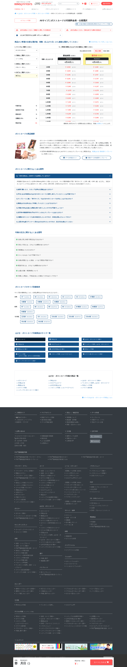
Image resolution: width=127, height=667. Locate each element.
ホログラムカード (55, 344)
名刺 (16, 538)
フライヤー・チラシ (21, 466)
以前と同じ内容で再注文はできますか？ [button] (30, 239)
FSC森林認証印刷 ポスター (58, 457)
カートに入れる (101, 662)
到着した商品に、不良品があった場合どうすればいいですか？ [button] (37, 276)
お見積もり (99, 123)
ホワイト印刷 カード (47, 478)
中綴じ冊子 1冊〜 (21, 630)
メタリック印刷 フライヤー (24, 485)
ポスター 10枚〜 (20, 513)
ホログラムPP (70, 605)
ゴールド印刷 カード (47, 485)
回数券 (67, 520)
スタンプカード (45, 487)
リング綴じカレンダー (22, 593)
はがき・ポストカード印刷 (26, 13)
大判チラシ (19, 492)
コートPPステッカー (72, 473)
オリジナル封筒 (70, 538)
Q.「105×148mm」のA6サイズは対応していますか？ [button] (63, 176)
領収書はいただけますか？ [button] (25, 250)
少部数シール (95, 616)
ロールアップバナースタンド (24, 529)
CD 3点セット (95, 503)
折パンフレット (45, 572)
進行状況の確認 (45, 420)
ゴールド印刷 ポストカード (49, 530)
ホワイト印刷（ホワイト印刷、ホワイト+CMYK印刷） (28, 355)
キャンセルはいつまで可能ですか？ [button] (28, 255)
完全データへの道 (96, 422)
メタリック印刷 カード (47, 482)
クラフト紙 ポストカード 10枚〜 (93, 354)
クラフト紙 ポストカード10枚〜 (50, 542)
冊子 (41, 553)
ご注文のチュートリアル (23, 420)
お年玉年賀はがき (55, 385)
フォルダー (68, 556)
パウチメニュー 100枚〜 (98, 473)
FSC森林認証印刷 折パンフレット (26, 459)
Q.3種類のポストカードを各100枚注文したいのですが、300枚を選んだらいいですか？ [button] (63, 217)
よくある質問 (45, 440)
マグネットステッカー (72, 497)
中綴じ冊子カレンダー (47, 593)
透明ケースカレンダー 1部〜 (24, 591)
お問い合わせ (20, 431)
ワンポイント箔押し (47, 605)
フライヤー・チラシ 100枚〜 (24, 471)
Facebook (95, 441)
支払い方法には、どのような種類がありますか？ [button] (32, 244)
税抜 (106, 51)
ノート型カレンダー (97, 591)
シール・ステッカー (71, 466)
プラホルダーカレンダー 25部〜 (75, 588)
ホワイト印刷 (22, 387)
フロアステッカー (71, 494)
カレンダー (18, 584)
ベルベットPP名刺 (21, 562)
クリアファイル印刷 (72, 550)
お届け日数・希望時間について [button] (27, 270)
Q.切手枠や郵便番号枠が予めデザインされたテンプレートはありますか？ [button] (63, 212)
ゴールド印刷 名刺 (21, 560)
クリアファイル (70, 545)
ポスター (17, 508)
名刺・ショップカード (22, 543)
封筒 (66, 531)
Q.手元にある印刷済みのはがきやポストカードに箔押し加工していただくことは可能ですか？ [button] (63, 194)
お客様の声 (69, 440)
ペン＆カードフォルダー (73, 566)
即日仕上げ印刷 (20, 605)
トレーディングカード (47, 492)
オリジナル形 (75, 489)
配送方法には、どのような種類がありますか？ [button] (32, 265)
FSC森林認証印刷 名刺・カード (93, 457)
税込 (98, 51)
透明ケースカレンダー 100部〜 (25, 588)
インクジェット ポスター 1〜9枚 (26, 516)
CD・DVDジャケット (96, 498)
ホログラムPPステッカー (73, 478)
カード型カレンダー (97, 588)
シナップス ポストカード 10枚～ (51, 547)
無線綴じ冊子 (44, 561)
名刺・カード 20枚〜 (22, 546)
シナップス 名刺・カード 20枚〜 (26, 572)
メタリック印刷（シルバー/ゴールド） (61, 354)
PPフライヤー (20, 494)
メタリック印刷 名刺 (22, 558)
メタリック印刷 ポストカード (50, 527)
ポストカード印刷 (43, 13)
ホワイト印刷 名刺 (21, 553)
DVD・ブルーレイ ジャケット (100, 510)
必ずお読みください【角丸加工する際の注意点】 (86, 30)
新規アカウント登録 (47, 417)
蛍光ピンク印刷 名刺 (22, 550)
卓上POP (93, 489)
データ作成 (94, 412)
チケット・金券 (70, 510)
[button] (52, 9)
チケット (68, 515)
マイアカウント (45, 412)
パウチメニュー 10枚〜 (98, 471)
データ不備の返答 (46, 422)
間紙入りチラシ (20, 473)
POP (91, 482)
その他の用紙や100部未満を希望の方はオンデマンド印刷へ (93, 24)
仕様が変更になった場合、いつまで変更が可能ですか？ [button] (35, 260)
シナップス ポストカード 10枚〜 (26, 361)
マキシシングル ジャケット (99, 505)
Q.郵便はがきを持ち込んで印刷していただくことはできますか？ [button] (63, 203)
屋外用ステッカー (71, 504)
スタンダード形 (74, 485)
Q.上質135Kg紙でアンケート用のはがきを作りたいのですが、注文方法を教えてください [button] (63, 222)
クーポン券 (69, 525)
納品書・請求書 (70, 420)
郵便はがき (21, 385)
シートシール (72, 492)
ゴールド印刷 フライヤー (23, 487)
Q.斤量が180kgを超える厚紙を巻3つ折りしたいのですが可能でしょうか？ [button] (63, 208)
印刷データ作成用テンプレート (96, 157)
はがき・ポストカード (47, 506)
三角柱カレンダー (46, 591)
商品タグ (43, 494)
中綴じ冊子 (44, 558)
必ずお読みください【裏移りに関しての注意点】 (35, 30)
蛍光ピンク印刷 (88, 349)
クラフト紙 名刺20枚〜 (22, 570)
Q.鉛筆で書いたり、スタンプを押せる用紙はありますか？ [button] (63, 189)
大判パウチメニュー (97, 475)
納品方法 (76, 412)
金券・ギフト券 (70, 517)
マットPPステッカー (72, 475)
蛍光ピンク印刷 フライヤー (24, 482)
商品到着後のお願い (72, 422)
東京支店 (43, 438)
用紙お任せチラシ (21, 490)
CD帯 (92, 508)
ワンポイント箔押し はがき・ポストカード (96, 344)
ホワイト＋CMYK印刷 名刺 (24, 555)
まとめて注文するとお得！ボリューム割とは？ (35, 35)
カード (42, 466)
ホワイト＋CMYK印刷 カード (50, 480)
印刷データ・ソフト (97, 420)
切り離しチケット (71, 522)
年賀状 (92, 522)
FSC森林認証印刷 (21, 452)
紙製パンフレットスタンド (99, 487)
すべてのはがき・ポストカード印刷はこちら (97, 397)
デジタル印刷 (24, 611)
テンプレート (95, 417)
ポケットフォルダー (72, 561)
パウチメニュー (95, 466)
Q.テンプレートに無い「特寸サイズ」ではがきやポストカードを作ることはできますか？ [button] (63, 198)
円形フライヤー (20, 497)
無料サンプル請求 (71, 436)
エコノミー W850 (21, 532)
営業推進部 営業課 (46, 436)
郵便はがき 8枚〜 (22, 349)
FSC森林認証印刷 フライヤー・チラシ (28, 457)
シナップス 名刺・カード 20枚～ (51, 633)
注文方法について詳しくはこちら (100, 42)
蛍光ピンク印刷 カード (47, 475)
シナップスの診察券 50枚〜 (49, 497)
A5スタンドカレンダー (47, 588)
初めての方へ (21, 417)
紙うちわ (93, 524)
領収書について (70, 417)
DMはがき (53, 339)
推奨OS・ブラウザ (21, 422)
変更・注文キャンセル (73, 424)
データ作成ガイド (70, 157)
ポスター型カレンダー (72, 593)
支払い (68, 412)
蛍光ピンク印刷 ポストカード (50, 518)
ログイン (94, 3)
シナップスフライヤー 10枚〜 (25, 502)
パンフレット (44, 567)
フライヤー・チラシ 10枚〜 (24, 475)
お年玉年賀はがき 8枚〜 (57, 349)
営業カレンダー (70, 438)
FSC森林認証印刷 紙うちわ (58, 459)
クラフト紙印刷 (86, 387)
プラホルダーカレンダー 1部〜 (75, 591)
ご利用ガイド (20, 412)
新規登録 (106, 3)
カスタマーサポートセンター (25, 436)
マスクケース (95, 492)
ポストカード (20, 339)
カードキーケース (71, 564)
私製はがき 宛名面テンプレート (102, 151)
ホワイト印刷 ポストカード (49, 520)
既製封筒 (68, 536)
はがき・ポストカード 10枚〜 (92, 339)
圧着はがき (20, 344)
